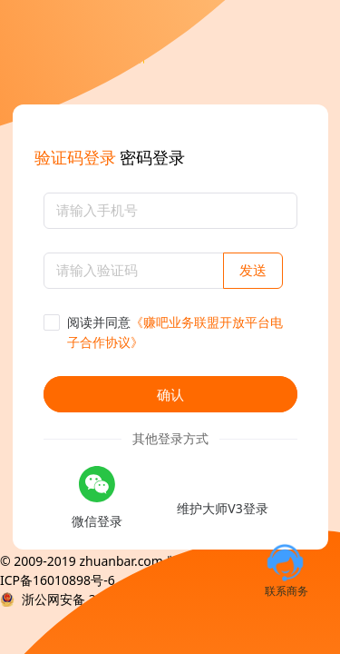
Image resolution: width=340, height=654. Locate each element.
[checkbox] (170, 332)
